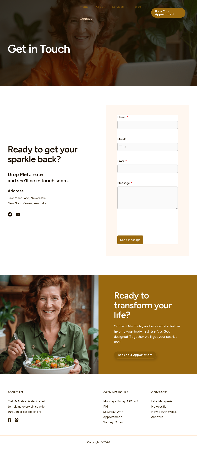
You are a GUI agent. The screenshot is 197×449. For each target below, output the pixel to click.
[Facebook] (10, 420)
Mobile (122, 139)
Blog (126, 7)
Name (122, 117)
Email (122, 161)
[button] (117, 7)
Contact (84, 23)
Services (111, 7)
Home (82, 7)
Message (124, 183)
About (95, 7)
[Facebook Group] (16, 420)
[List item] (10, 214)
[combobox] (122, 147)
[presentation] (146, 224)
